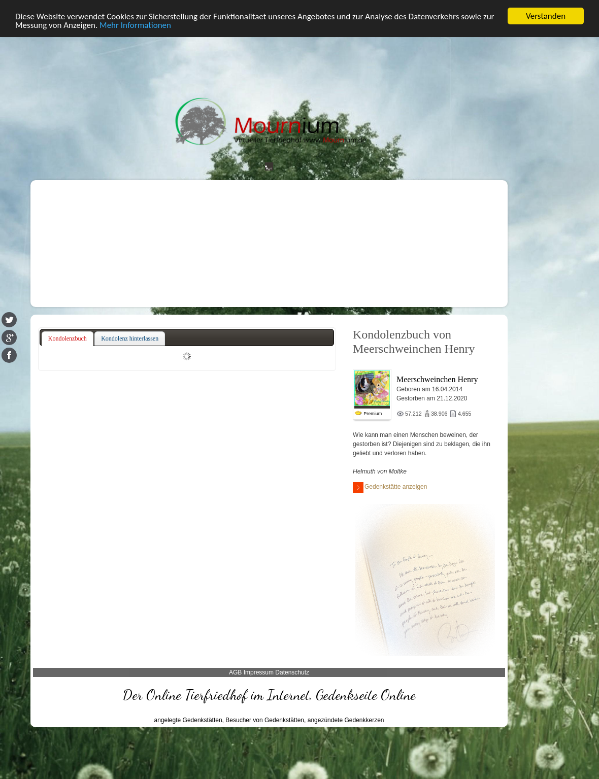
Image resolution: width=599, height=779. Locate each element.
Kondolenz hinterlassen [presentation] (129, 338)
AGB (235, 672)
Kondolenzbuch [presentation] (67, 338)
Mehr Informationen (135, 25)
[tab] (67, 339)
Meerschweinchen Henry (437, 379)
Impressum (259, 672)
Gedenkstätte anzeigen (390, 487)
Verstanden (545, 16)
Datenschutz (292, 672)
